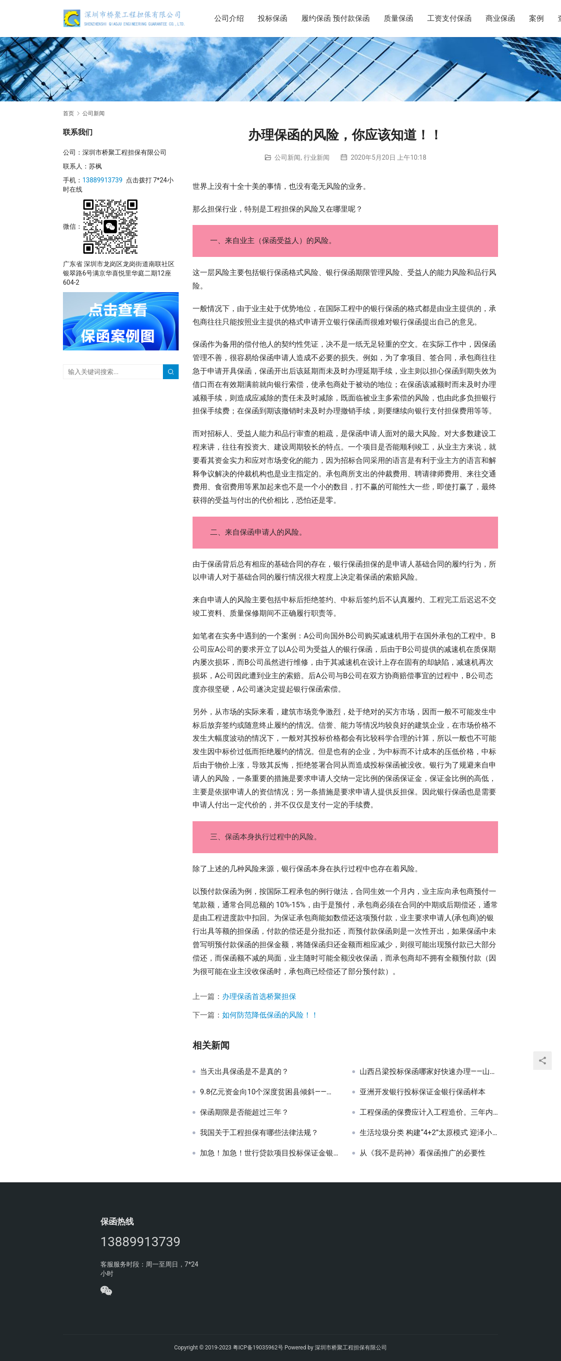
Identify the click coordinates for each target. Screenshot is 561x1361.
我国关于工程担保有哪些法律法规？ (259, 1133)
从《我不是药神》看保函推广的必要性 (423, 1153)
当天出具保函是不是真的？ (244, 1072)
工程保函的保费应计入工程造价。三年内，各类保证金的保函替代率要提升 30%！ (429, 1112)
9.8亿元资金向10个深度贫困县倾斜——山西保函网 (269, 1092)
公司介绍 (232, 18)
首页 (68, 113)
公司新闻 (287, 157)
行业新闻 (317, 157)
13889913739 (102, 180)
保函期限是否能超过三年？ (244, 1112)
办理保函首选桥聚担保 (259, 996)
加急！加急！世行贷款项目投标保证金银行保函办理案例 (269, 1153)
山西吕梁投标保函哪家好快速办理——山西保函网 (429, 1072)
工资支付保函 (452, 18)
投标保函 (275, 18)
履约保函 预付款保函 (338, 18)
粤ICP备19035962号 (258, 1347)
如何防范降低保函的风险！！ (270, 1015)
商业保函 (503, 18)
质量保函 (401, 18)
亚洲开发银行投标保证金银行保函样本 (423, 1092)
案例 (539, 18)
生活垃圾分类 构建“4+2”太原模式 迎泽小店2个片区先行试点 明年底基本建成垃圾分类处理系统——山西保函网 (429, 1133)
